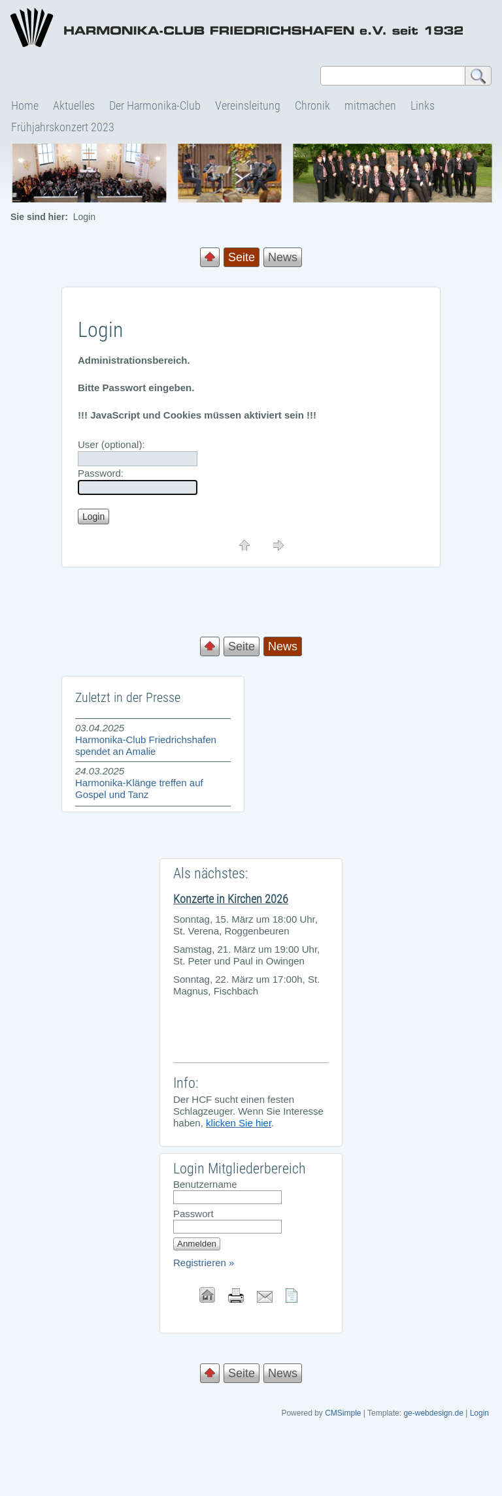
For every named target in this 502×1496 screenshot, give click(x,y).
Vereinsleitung (247, 105)
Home (25, 105)
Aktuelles (74, 105)
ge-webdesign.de (433, 1413)
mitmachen (370, 105)
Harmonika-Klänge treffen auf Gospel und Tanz (139, 788)
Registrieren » (203, 1262)
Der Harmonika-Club (155, 105)
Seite (241, 646)
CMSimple (343, 1413)
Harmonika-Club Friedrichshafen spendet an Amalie (145, 745)
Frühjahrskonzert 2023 (62, 127)
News (282, 257)
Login (479, 1413)
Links (422, 105)
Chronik (312, 105)
